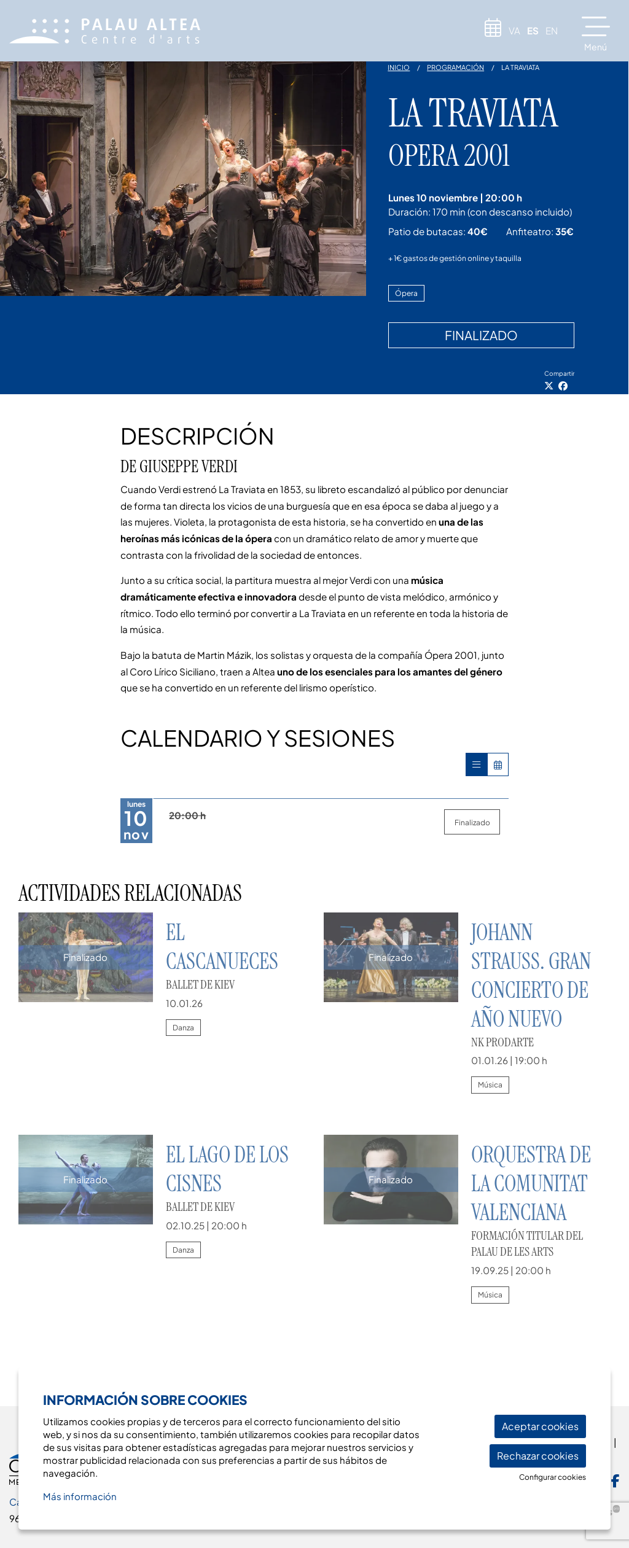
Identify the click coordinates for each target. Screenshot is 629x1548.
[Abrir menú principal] (600, 32)
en (551, 30)
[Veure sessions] (476, 764)
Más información (80, 1496)
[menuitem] (615, 1479)
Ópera (406, 293)
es (533, 30)
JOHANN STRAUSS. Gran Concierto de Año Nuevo (531, 976)
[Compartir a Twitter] (548, 386)
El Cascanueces (222, 947)
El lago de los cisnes (227, 1169)
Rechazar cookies (538, 1455)
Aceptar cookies (540, 1426)
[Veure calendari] (498, 764)
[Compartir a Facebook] (563, 386)
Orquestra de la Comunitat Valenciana (531, 1184)
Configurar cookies (552, 1477)
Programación (455, 67)
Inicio (399, 67)
